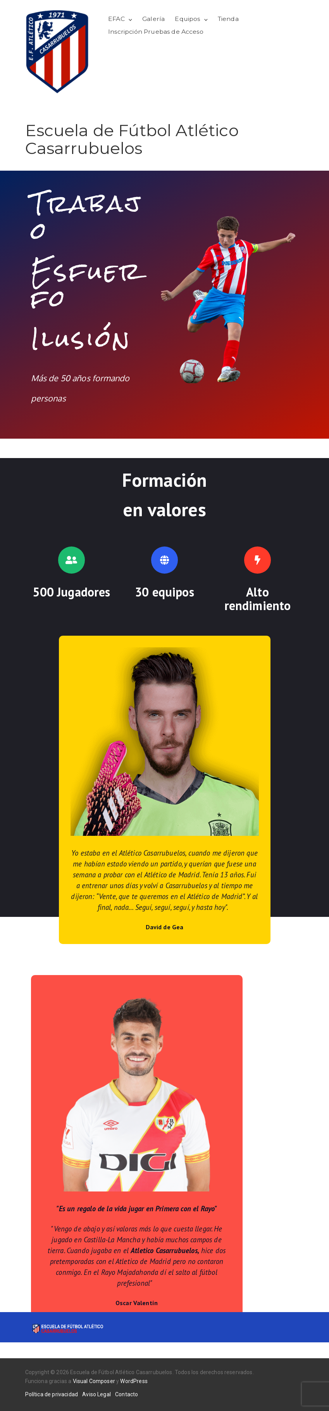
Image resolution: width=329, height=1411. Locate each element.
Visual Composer (94, 1381)
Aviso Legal (96, 1394)
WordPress (133, 1381)
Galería (153, 18)
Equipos (187, 18)
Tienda (228, 18)
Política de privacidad (51, 1394)
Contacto (126, 1394)
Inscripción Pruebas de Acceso (155, 31)
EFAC (116, 18)
